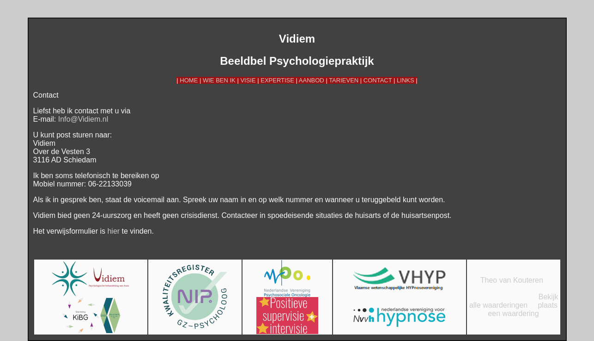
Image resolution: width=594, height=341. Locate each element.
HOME (189, 80)
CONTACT (378, 80)
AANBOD (311, 80)
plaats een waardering (523, 309)
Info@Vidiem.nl (83, 119)
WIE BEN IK (219, 80)
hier (113, 231)
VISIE (247, 80)
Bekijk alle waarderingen (513, 301)
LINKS (405, 80)
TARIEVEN (343, 80)
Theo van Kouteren (511, 280)
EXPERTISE (277, 80)
